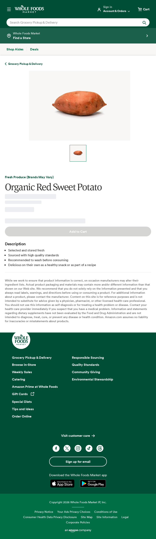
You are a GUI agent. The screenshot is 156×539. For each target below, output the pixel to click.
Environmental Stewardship (92, 379)
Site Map (86, 517)
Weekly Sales (22, 372)
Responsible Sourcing (88, 357)
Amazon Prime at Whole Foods (35, 386)
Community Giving (86, 372)
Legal (125, 517)
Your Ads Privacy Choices (73, 512)
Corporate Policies (78, 522)
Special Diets (22, 401)
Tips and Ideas (23, 409)
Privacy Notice (44, 512)
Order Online (21, 416)
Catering (18, 379)
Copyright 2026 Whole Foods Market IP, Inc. (77, 502)
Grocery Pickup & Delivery (32, 357)
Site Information (106, 517)
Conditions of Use (105, 512)
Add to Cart (78, 231)
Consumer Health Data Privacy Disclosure (50, 517)
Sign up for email (78, 461)
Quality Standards (85, 364)
